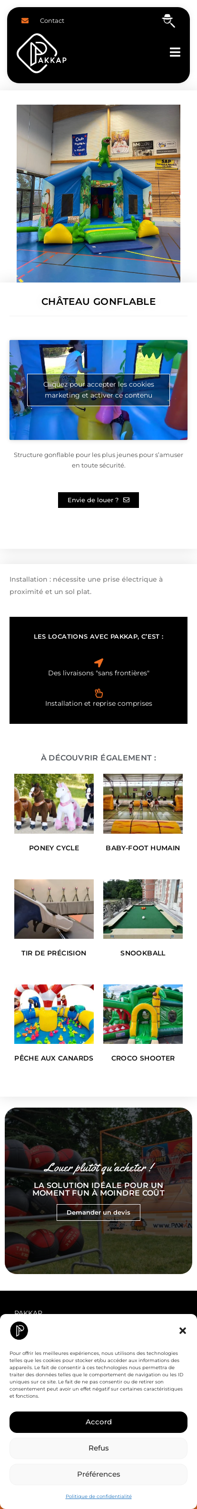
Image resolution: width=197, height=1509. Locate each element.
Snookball (142, 953)
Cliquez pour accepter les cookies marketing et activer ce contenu (98, 389)
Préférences (98, 1474)
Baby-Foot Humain (143, 848)
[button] (182, 1330)
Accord (99, 1421)
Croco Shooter (143, 1058)
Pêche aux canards (53, 1058)
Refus (99, 1447)
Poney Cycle (54, 848)
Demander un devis (98, 1212)
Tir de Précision (53, 953)
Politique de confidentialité (99, 1496)
